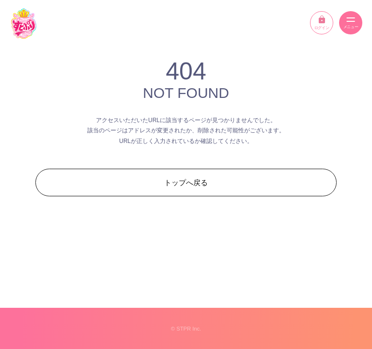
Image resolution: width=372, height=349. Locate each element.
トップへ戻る (186, 182)
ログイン (321, 23)
